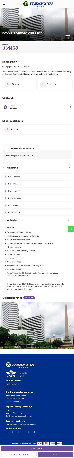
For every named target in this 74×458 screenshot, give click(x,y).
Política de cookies (13, 402)
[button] (69, 325)
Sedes (8, 387)
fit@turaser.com (29, 424)
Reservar (55, 454)
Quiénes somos (12, 384)
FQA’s (8, 410)
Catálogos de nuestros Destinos (19, 416)
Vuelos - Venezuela (14, 413)
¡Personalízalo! (37, 448)
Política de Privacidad (15, 399)
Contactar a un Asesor (18, 454)
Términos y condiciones (16, 396)
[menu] (71, 4)
